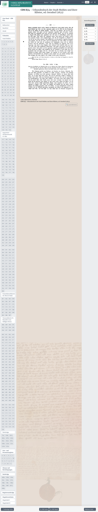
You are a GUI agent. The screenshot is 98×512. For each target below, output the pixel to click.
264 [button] (3, 223)
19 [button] (13, 51)
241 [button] (6, 207)
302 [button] (10, 250)
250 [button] (10, 212)
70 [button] (2, 81)
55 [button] (2, 73)
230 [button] (10, 199)
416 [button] (3, 345)
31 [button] (5, 59)
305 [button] (6, 252)
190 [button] (13, 167)
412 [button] (3, 343)
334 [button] (10, 272)
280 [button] (3, 234)
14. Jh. (86, 34)
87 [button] (8, 90)
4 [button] (8, 41)
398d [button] (11, 483)
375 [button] (10, 307)
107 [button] (13, 102)
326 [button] (10, 266)
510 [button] (10, 410)
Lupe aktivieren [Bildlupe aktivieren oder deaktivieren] (71, 104)
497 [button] (6, 400)
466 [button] (10, 378)
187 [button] (3, 167)
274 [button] (10, 229)
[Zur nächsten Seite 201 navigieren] (90, 509)
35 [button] (2, 62)
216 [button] (3, 190)
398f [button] (7, 485)
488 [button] (3, 395)
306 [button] (10, 252)
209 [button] (6, 185)
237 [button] (6, 204)
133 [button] (6, 121)
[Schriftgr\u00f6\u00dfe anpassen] (91, 2)
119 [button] (13, 110)
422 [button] (10, 348)
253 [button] (6, 215)
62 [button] (8, 76)
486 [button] (10, 392)
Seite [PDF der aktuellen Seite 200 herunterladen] (44, 509)
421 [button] (6, 348)
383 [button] (10, 312)
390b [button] (7, 477)
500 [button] (3, 405)
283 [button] (13, 234)
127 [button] (13, 116)
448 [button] (3, 367)
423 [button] (13, 348)
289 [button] (6, 240)
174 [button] (13, 156)
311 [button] (13, 255)
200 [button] (3, 179)
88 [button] (10, 90)
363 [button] (10, 299)
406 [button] (10, 337)
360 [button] (3, 291)
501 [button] (6, 405)
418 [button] (10, 345)
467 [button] (13, 378)
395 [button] (13, 327)
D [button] (8, 455)
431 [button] (13, 354)
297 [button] (6, 245)
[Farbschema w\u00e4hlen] (95, 2)
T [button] (2, 464)
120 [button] (3, 113)
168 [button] (6, 153)
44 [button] (13, 65)
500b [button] (3, 443)
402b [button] (11, 438)
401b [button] (11, 485)
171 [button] (3, 156)
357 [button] (6, 288)
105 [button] (6, 102)
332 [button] (3, 272)
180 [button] (6, 161)
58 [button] (10, 73)
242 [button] (10, 207)
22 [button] (8, 54)
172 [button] (6, 156)
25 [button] (2, 57)
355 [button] (13, 285)
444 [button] (3, 365)
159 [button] (3, 148)
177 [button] (10, 159)
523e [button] (7, 446)
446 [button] (10, 365)
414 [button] (10, 343)
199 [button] (3, 175)
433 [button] (6, 356)
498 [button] (10, 400)
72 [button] (8, 81)
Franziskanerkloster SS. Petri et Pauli (9, 294)
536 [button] (3, 429)
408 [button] (3, 340)
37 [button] (8, 62)
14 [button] (13, 48)
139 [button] (13, 124)
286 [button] (10, 237)
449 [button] (6, 367)
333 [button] (6, 272)
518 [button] (10, 416)
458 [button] (10, 373)
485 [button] (6, 392)
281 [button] (6, 234)
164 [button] (6, 150)
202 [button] (10, 179)
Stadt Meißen (7, 38)
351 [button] (13, 283)
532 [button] (3, 427)
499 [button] (13, 400)
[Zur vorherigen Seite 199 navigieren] (7, 509)
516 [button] (3, 416)
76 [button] (5, 84)
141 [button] (6, 127)
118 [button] (10, 110)
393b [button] (7, 480)
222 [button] (10, 193)
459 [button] (13, 373)
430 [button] (10, 354)
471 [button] (13, 381)
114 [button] (10, 108)
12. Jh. (86, 28)
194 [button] (13, 170)
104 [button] (3, 102)
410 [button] (10, 340)
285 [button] (6, 237)
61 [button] (5, 76)
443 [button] (13, 362)
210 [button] (10, 185)
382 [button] (6, 312)
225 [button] (6, 196)
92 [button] (8, 92)
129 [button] (6, 119)
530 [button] (10, 424)
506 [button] (10, 407)
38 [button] (10, 62)
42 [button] (8, 65)
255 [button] (13, 215)
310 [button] (10, 255)
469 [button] (6, 381)
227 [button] (13, 196)
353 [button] (6, 285)
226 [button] (10, 196)
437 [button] (6, 359)
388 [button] (3, 325)
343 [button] (13, 277)
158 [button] (13, 145)
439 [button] (13, 359)
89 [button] (13, 90)
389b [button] (3, 477)
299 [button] (13, 245)
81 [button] (5, 87)
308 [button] (3, 255)
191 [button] (3, 170)
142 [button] (10, 127)
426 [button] (10, 351)
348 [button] (3, 283)
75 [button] (2, 84)
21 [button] (5, 54)
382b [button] (3, 438)
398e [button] (3, 485)
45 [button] (2, 68)
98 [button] (10, 95)
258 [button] (10, 218)
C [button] (6, 455)
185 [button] (10, 164)
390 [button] (10, 325)
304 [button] (3, 252)
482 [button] (10, 389)
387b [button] (7, 438)
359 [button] (13, 288)
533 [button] (6, 427)
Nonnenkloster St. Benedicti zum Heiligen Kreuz (8, 319)
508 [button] (3, 410)
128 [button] (3, 119)
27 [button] (8, 57)
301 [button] (6, 250)
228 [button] (3, 199)
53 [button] (10, 70)
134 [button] (10, 121)
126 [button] (10, 116)
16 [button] (5, 51)
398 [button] (10, 330)
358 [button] (10, 288)
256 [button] (3, 218)
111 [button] (13, 105)
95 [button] (2, 95)
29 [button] (13, 57)
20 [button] (2, 54)
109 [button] (6, 105)
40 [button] (2, 65)
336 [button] (3, 274)
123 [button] (13, 113)
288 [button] (3, 240)
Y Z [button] (10, 464)
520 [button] (3, 418)
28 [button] (10, 57)
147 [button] (3, 139)
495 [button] (13, 398)
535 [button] (13, 427)
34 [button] (13, 59)
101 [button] (6, 99)
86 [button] (5, 90)
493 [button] (6, 398)
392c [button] (3, 480)
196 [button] (6, 172)
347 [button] (13, 280)
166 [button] (13, 150)
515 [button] (13, 413)
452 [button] (3, 370)
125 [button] (6, 116)
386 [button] (6, 315)
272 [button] (3, 229)
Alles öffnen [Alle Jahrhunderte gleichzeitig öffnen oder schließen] (89, 25)
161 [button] (10, 148)
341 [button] (6, 277)
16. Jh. (86, 39)
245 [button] (6, 210)
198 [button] (13, 172)
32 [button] (8, 59)
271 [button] (13, 226)
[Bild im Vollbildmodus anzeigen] (78, 18)
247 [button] (13, 210)
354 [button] (10, 285)
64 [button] (13, 76)
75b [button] (3, 435)
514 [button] (10, 413)
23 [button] (10, 54)
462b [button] (7, 441)
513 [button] (6, 413)
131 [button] (13, 119)
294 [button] (10, 243)
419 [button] (13, 345)
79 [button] (13, 84)
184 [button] (6, 164)
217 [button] (6, 190)
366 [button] (6, 301)
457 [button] (6, 373)
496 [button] (3, 400)
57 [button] (8, 73)
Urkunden (6, 35)
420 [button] (3, 348)
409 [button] (6, 340)
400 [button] (3, 334)
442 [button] (10, 362)
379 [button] (10, 310)
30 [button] (2, 59)
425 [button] (6, 351)
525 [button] (6, 421)
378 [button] (6, 310)
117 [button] (6, 110)
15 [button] (2, 51)
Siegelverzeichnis (8, 497)
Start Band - (8, 19)
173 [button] (10, 156)
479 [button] (13, 387)
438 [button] (10, 359)
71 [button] (5, 81)
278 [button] (10, 232)
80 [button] (2, 87)
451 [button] (13, 367)
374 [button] (6, 307)
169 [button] (10, 153)
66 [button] (5, 79)
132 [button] (3, 121)
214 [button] (10, 188)
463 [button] (13, 376)
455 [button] (13, 370)
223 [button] (13, 193)
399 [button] (13, 330)
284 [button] (3, 237)
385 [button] (3, 315)
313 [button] (6, 258)
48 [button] (10, 68)
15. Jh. (86, 37)
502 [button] (10, 405)
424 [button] (3, 351)
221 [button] (6, 193)
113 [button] (6, 108)
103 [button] (13, 99)
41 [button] (5, 65)
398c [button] (7, 483)
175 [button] (3, 159)
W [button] (7, 464)
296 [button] (3, 245)
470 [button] (10, 381)
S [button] (13, 461)
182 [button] (13, 161)
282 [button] (10, 234)
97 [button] (8, 95)
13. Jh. (86, 31)
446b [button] (3, 488)
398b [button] (3, 483)
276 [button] (3, 232)
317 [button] (6, 261)
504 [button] (3, 407)
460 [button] (3, 376)
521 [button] (6, 418)
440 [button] (3, 362)
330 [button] (10, 269)
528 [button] (3, 424)
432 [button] (3, 356)
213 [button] (6, 188)
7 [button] (2, 44)
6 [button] (12, 41)
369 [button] (3, 304)
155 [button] (3, 145)
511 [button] (13, 410)
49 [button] (13, 68)
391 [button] (13, 325)
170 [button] (13, 153)
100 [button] (3, 99)
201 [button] (6, 179)
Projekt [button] (52, 2)
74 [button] (13, 81)
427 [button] (13, 351)
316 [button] (3, 261)
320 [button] (3, 263)
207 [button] (13, 182)
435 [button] (13, 356)
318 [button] (10, 261)
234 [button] (10, 201)
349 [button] (6, 283)
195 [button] (3, 172)
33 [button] (10, 59)
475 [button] (13, 384)
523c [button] (11, 443)
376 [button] (13, 307)
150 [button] (13, 139)
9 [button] (6, 44)
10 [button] (2, 48)
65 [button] (2, 79)
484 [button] (3, 392)
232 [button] (3, 201)
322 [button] (10, 263)
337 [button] (6, 274)
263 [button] (13, 221)
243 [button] (13, 207)
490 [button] (10, 395)
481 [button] (6, 389)
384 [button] (13, 312)
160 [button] (6, 148)
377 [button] (3, 310)
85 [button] (2, 90)
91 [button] (5, 92)
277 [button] (6, 232)
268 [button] (3, 226)
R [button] (11, 461)
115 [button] (13, 108)
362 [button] (6, 299)
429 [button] (6, 354)
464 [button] (3, 378)
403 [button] (13, 334)
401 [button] (6, 334)
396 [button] (3, 330)
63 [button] (10, 76)
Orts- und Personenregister (8, 451)
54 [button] (13, 70)
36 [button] (5, 62)
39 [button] (13, 62)
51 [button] (5, 70)
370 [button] (6, 304)
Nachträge (6, 432)
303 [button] (13, 250)
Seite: (83, 2)
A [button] (2, 455)
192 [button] (6, 170)
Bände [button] (46, 2)
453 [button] (6, 370)
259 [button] (13, 218)
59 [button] (13, 73)
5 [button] (10, 41)
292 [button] (3, 243)
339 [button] (13, 274)
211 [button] (13, 185)
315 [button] (13, 258)
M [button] (13, 458)
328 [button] (3, 269)
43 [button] (10, 65)
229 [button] (6, 199)
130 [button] (10, 119)
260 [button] (3, 221)
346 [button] (10, 280)
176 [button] (6, 159)
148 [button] (6, 139)
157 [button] (10, 145)
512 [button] (3, 413)
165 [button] (10, 150)
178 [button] (13, 159)
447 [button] (13, 365)
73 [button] (10, 81)
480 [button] (3, 389)
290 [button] (10, 240)
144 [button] (3, 130)
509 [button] (6, 410)
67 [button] (8, 79)
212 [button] (3, 188)
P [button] (6, 461)
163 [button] (3, 150)
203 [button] (13, 179)
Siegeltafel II (6, 503)
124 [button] (3, 116)
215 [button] (13, 188)
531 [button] (13, 424)
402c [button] (3, 441)
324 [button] (3, 266)
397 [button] (6, 330)
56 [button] (5, 73)
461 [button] (6, 376)
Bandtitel (5, 28)
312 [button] (3, 258)
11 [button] (5, 48)
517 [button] (6, 416)
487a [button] (11, 441)
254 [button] (10, 215)
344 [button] (3, 280)
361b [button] (11, 435)
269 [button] (6, 226)
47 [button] (8, 68)
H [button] (4, 458)
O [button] (4, 461)
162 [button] (13, 148)
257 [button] (6, 218)
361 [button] (3, 299)
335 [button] (13, 272)
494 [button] (10, 398)
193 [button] (10, 170)
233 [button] (6, 201)
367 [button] (10, 301)
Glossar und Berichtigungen (7, 469)
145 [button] (6, 130)
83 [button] (10, 87)
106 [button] (10, 102)
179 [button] (3, 161)
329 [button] (6, 269)
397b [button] (11, 480)
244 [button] (3, 210)
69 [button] (13, 79)
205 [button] (6, 182)
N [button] (2, 461)
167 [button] (3, 153)
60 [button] (2, 76)
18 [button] (10, 51)
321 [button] (6, 263)
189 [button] (10, 167)
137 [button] (6, 124)
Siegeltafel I (6, 500)
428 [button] (3, 354)
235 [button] (13, 201)
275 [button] (13, 229)
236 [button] (3, 204)
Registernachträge (8, 492)
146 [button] (10, 130)
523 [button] (13, 418)
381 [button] (3, 312)
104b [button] (6, 435)
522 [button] (10, 418)
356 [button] (3, 288)
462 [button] (10, 376)
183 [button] (3, 164)
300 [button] (3, 250)
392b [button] (11, 477)
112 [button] (3, 108)
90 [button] (2, 92)
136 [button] (3, 124)
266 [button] (10, 223)
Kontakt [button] (60, 2)
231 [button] (13, 199)
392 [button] (3, 327)
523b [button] (7, 443)
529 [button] (6, 424)
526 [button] (10, 421)
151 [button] (3, 142)
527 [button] (13, 421)
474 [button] (10, 384)
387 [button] (10, 315)
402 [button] (10, 334)
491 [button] (13, 395)
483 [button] (13, 389)
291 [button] (13, 240)
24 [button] (13, 54)
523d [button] (3, 446)
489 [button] (6, 395)
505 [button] (6, 407)
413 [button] (6, 343)
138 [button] (10, 124)
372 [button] (13, 304)
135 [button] (13, 121)
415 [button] (13, 343)
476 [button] (3, 387)
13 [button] (10, 48)
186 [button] (13, 164)
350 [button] (10, 283)
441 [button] (6, 362)
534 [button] (10, 427)
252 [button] (3, 215)
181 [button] (10, 161)
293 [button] (6, 243)
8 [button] (4, 44)
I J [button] (6, 458)
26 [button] (5, 57)
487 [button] (13, 392)
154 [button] (13, 142)
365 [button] (3, 301)
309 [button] (6, 255)
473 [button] (6, 384)
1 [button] (2, 41)
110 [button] (10, 105)
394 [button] (10, 327)
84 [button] (13, 87)
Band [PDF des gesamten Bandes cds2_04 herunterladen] (54, 509)
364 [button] (13, 299)
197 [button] (10, 172)
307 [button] (13, 252)
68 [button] (10, 79)
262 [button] (10, 221)
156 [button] (6, 145)
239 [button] (13, 204)
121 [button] (6, 113)
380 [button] (13, 310)
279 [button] (13, 232)
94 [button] (13, 92)
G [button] (2, 458)
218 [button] (10, 190)
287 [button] (13, 237)
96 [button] (5, 95)
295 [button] (13, 243)
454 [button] (10, 370)
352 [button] (3, 285)
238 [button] (10, 204)
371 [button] (10, 304)
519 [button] (13, 416)
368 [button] (13, 301)
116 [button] (3, 110)
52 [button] (8, 70)
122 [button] (10, 113)
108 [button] (3, 105)
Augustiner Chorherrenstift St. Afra (7, 134)
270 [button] (10, 226)
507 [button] (13, 407)
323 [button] (13, 263)
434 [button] (10, 356)
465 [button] (6, 378)
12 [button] (8, 48)
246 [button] (10, 210)
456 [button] (3, 373)
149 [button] (10, 139)
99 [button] (13, 95)
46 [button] (5, 68)
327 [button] (13, 266)
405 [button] (6, 337)
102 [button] (10, 99)
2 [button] (4, 41)
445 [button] (6, 365)
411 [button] (13, 340)
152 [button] (6, 142)
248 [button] (3, 212)
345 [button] (6, 280)
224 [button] (3, 196)
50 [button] (2, 70)
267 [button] (13, 223)
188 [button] (6, 167)
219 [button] (13, 190)
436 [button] (3, 359)
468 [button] (3, 381)
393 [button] (6, 327)
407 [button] (13, 337)
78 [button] (10, 84)
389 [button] (6, 325)
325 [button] (6, 266)
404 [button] (3, 337)
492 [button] (3, 398)
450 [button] (10, 367)
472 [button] (3, 384)
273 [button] (6, 229)
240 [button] (3, 207)
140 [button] (3, 127)
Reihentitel (6, 25)
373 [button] (3, 307)
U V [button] (5, 464)
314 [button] (10, 258)
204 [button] (3, 182)
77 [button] (8, 84)
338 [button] (10, 274)
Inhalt (4, 31)
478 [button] (10, 387)
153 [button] (10, 142)
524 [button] (3, 421)
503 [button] (13, 405)
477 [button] (6, 387)
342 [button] (10, 277)
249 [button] (6, 212)
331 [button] (13, 269)
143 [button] (13, 127)
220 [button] (3, 193)
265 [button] (6, 223)
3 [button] (6, 41)
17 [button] (8, 51)
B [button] (4, 455)
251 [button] (13, 212)
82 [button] (8, 87)
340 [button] (3, 277)
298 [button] (10, 245)
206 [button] (10, 182)
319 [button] (13, 261)
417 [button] (6, 345)
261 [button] (6, 221)
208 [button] (3, 185)
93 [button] (10, 92)
